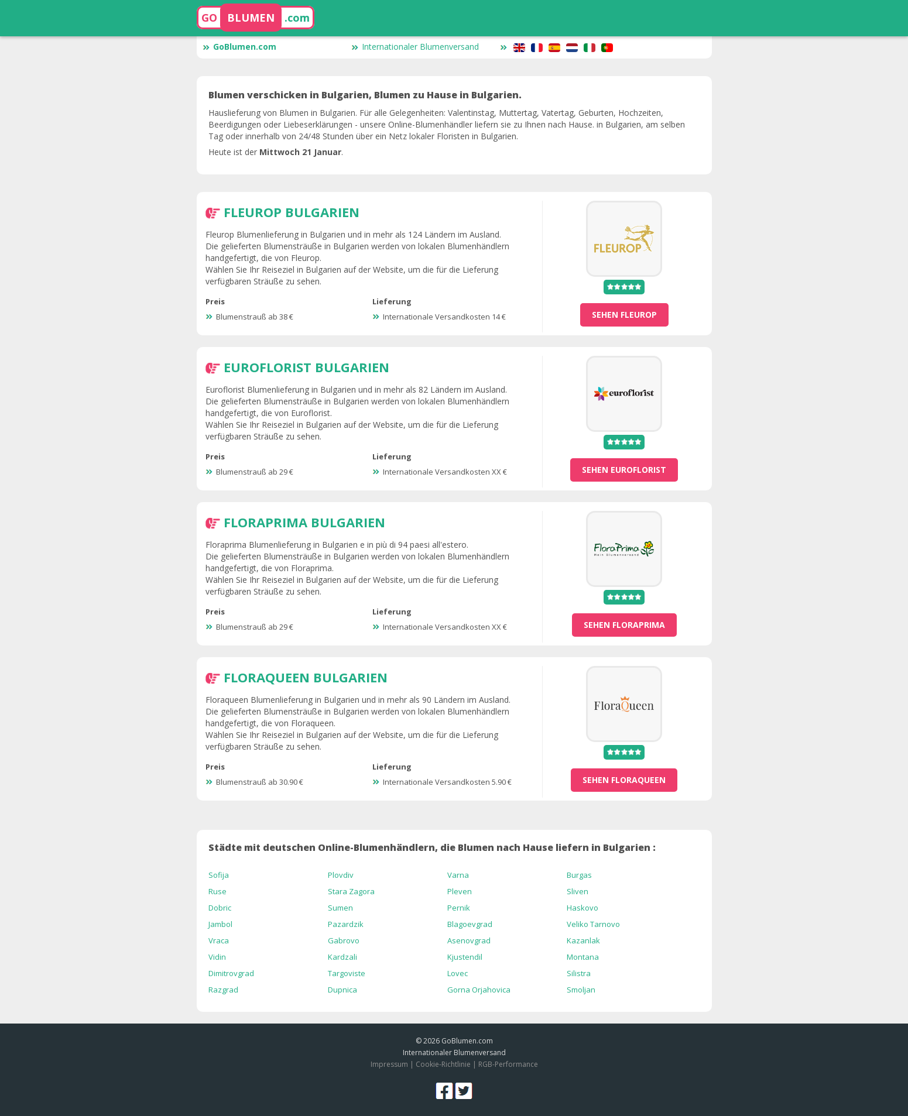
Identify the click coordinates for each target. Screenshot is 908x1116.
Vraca (218, 940)
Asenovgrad (469, 940)
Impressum (389, 1064)
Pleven (459, 891)
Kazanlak (583, 940)
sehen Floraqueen (624, 779)
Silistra (579, 973)
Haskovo (582, 907)
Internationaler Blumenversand (415, 46)
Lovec (457, 973)
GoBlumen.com (239, 46)
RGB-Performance (508, 1064)
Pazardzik (346, 924)
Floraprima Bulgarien (304, 522)
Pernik (458, 907)
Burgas (579, 875)
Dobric (219, 907)
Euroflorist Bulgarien (306, 367)
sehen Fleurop (624, 314)
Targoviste (346, 973)
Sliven (577, 891)
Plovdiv (341, 875)
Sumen (340, 907)
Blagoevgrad (469, 924)
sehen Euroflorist (624, 469)
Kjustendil (464, 957)
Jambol (220, 924)
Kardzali (342, 957)
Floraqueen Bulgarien (306, 677)
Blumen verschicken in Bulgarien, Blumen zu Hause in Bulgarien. (365, 94)
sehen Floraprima (624, 624)
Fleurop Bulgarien (291, 212)
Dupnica (342, 989)
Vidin (217, 957)
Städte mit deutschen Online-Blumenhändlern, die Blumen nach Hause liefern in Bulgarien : (432, 847)
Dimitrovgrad (231, 973)
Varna (458, 875)
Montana (583, 957)
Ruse (217, 891)
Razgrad (223, 989)
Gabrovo (343, 940)
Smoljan (581, 989)
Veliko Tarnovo (593, 924)
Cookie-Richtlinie (443, 1064)
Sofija (218, 875)
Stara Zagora (351, 891)
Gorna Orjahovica (478, 989)
